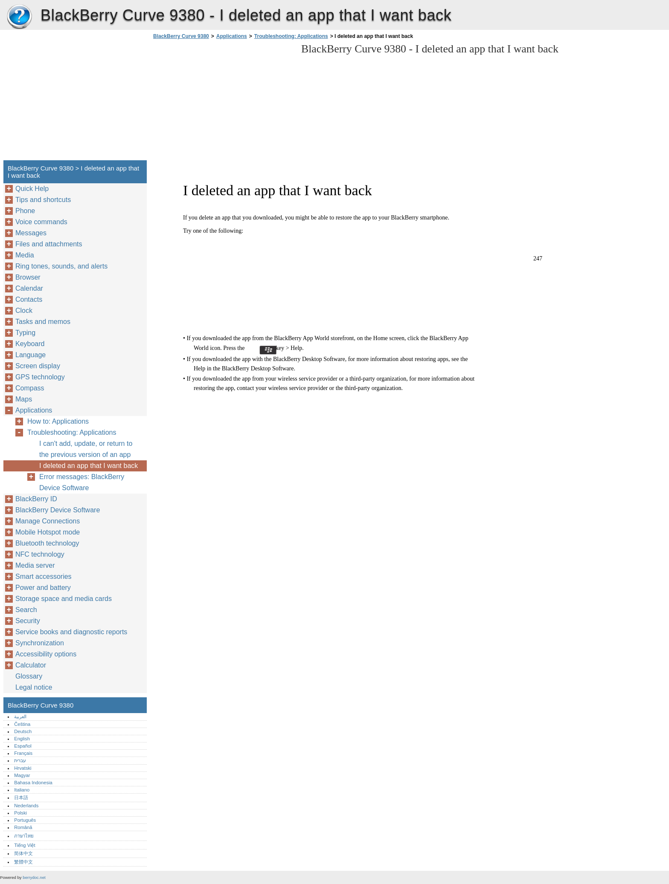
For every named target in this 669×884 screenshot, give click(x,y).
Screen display (37, 366)
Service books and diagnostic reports (71, 632)
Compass (29, 388)
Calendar (29, 288)
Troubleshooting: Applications (291, 36)
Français (23, 753)
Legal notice (33, 687)
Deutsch (23, 731)
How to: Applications (58, 421)
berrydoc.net (34, 877)
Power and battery (43, 587)
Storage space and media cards (63, 598)
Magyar (22, 775)
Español (22, 745)
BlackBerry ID (36, 499)
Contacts (28, 299)
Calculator (30, 665)
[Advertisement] (222, 102)
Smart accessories (43, 576)
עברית (20, 760)
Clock (23, 310)
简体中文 (23, 853)
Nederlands (26, 805)
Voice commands (41, 221)
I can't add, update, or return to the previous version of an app (85, 449)
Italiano (21, 789)
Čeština (22, 724)
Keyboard (30, 343)
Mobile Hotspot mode (47, 532)
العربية (20, 716)
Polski (20, 812)
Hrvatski (22, 768)
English (22, 738)
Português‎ (25, 820)
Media (24, 255)
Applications (231, 36)
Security (27, 620)
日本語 (21, 797)
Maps (23, 399)
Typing (25, 332)
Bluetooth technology (47, 543)
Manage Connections (47, 521)
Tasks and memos (42, 321)
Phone (25, 210)
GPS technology (40, 377)
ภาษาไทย (24, 835)
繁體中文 (23, 861)
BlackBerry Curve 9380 (19, 17)
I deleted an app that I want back (88, 465)
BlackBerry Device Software (57, 510)
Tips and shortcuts (43, 199)
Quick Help (32, 188)
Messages (31, 233)
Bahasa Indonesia (33, 782)
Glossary (28, 676)
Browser (28, 277)
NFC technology (39, 554)
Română (23, 827)
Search (26, 609)
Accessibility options (45, 654)
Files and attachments (48, 244)
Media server (35, 565)
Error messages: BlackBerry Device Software (81, 482)
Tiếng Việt (24, 845)
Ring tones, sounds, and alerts (61, 266)
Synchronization (39, 643)
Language (30, 354)
